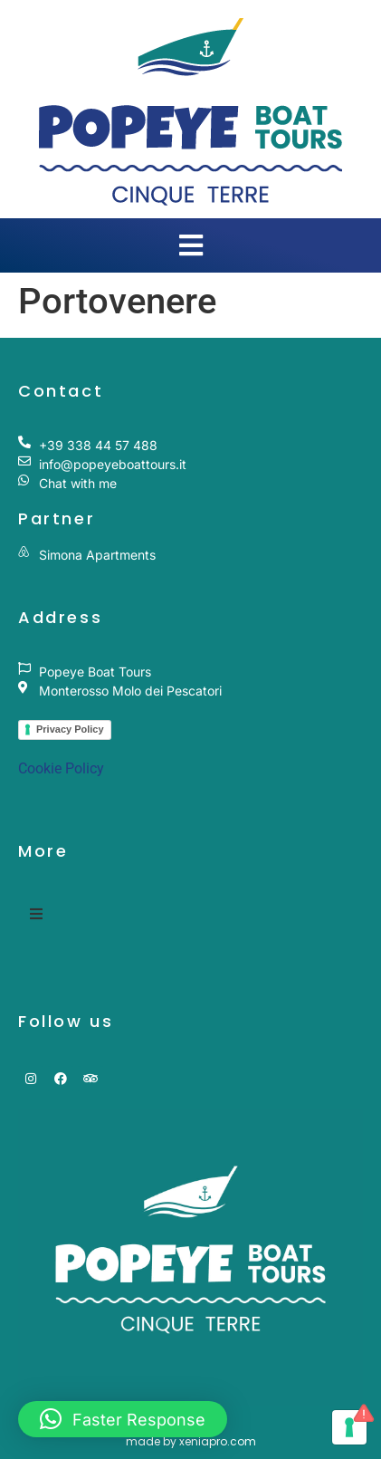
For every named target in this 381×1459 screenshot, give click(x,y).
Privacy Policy (70, 729)
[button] (122, 1419)
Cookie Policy (61, 768)
